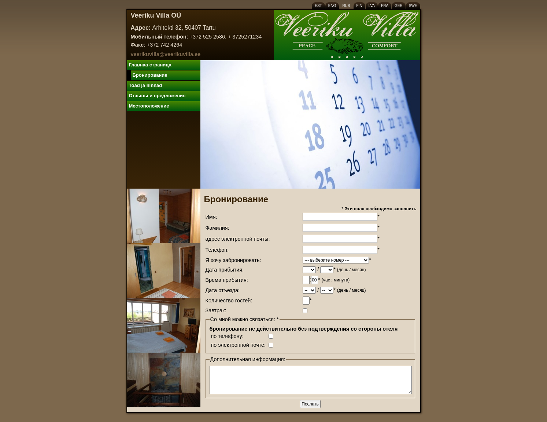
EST (318, 6)
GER (399, 6)
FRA (384, 6)
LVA (372, 6)
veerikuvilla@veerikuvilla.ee (166, 54)
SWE (413, 6)
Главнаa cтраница (150, 65)
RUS (346, 6)
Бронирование (150, 75)
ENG (332, 6)
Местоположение (149, 106)
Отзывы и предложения (157, 95)
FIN (359, 6)
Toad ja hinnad (145, 85)
